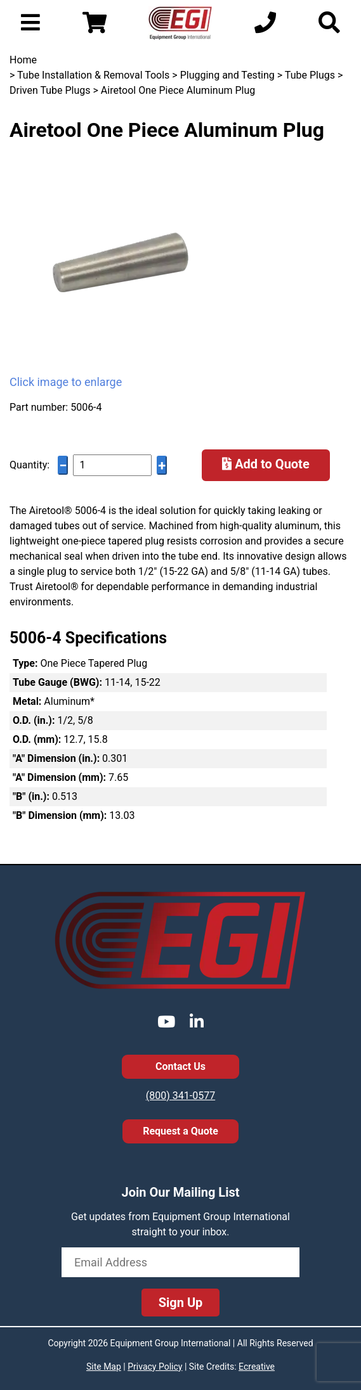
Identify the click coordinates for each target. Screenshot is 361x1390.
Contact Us (180, 1066)
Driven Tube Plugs (50, 90)
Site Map (103, 1366)
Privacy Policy (155, 1366)
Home (23, 60)
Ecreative (257, 1366)
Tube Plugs (310, 75)
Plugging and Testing (227, 75)
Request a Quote (180, 1131)
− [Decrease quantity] (63, 465)
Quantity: (29, 465)
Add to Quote (266, 464)
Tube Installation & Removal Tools (93, 75)
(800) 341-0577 (180, 1096)
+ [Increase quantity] (162, 465)
